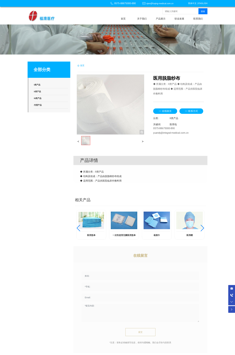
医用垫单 (91, 235)
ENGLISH (202, 3)
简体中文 (192, 3)
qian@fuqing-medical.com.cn (160, 3)
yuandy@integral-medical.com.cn (171, 132)
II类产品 (174, 118)
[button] (78, 228)
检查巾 (157, 235)
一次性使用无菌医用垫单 (124, 235)
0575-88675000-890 (125, 3)
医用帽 (189, 235)
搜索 (203, 11)
